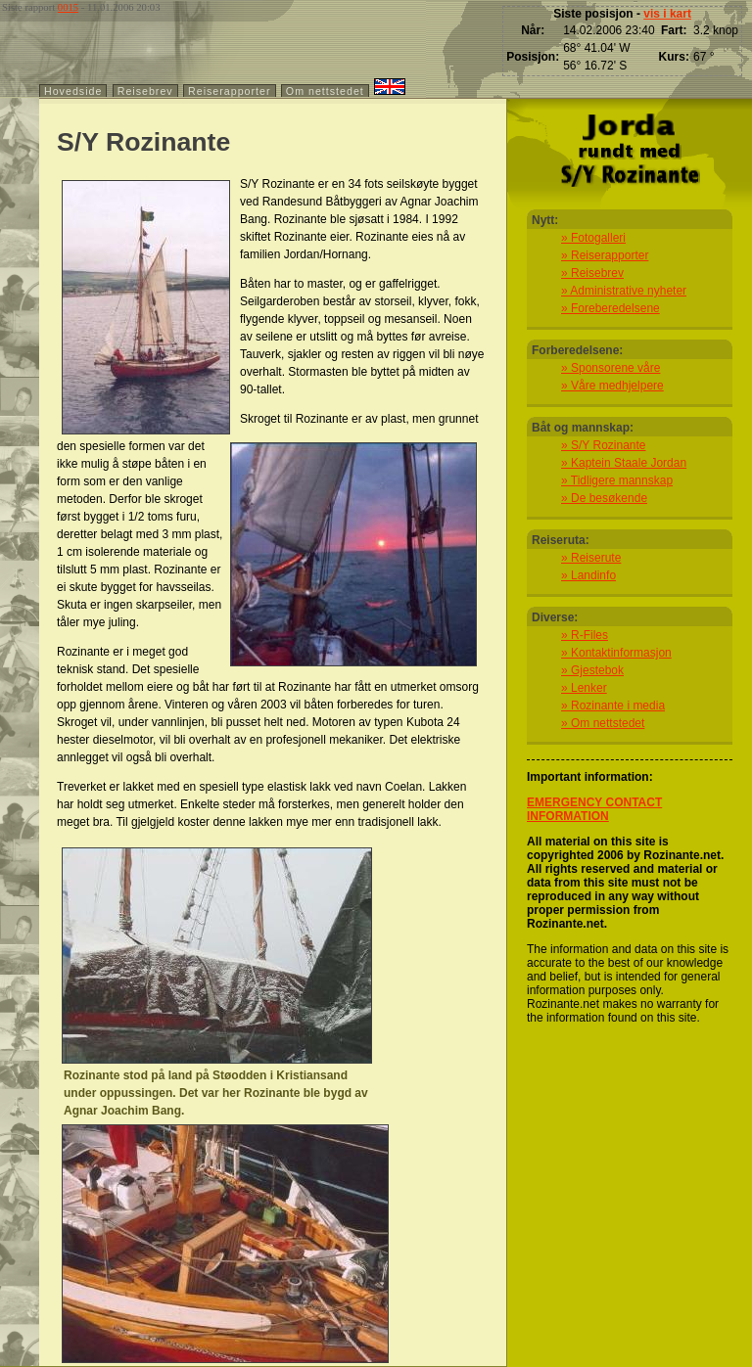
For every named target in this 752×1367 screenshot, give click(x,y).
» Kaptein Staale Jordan (623, 463)
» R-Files (584, 635)
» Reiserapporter (604, 255)
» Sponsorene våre (610, 368)
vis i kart (667, 14)
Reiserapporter (229, 91)
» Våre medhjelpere (612, 385)
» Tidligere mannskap (617, 480)
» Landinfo (588, 575)
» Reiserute (591, 558)
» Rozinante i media (613, 705)
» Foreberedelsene (610, 308)
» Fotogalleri (593, 238)
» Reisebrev (592, 273)
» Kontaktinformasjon (616, 653)
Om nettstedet (325, 91)
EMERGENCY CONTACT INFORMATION (594, 809)
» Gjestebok (592, 670)
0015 (68, 7)
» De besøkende (604, 498)
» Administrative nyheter (623, 290)
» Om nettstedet (602, 723)
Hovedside (73, 91)
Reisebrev (145, 91)
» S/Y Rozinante (603, 445)
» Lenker (584, 688)
